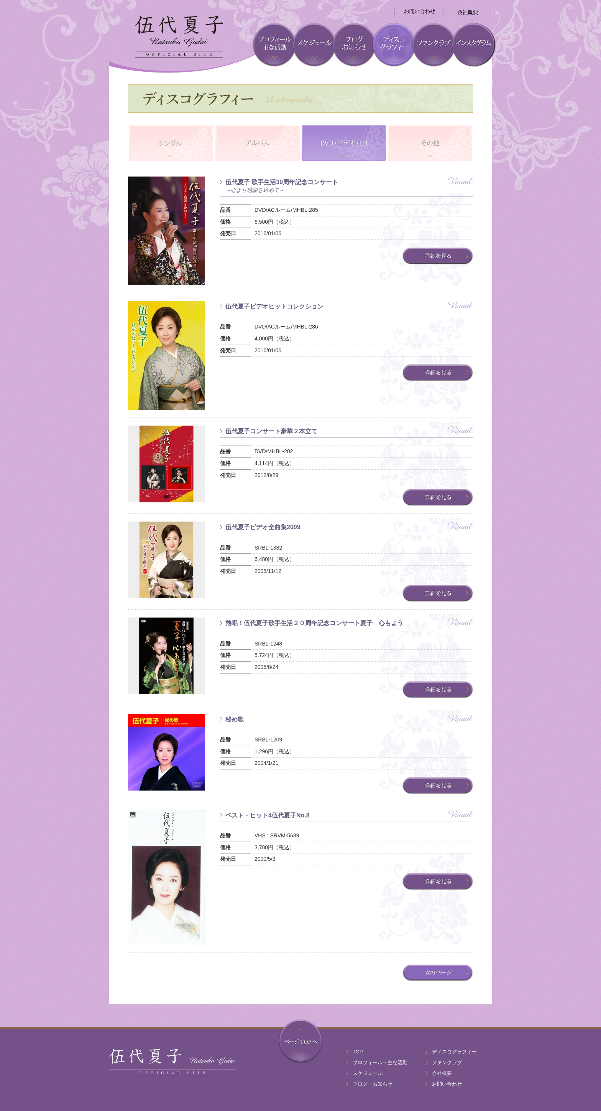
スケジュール (368, 1073)
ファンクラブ (447, 1062)
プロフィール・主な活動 (380, 1062)
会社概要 (442, 1073)
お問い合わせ (447, 1084)
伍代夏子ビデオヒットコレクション (274, 306)
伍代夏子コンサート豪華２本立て (271, 431)
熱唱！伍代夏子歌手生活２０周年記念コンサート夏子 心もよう (314, 623)
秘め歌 (234, 719)
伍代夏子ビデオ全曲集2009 (262, 527)
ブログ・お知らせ (372, 1084)
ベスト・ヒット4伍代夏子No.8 (267, 815)
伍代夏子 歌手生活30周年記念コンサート (349, 186)
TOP (358, 1052)
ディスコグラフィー (454, 1052)
